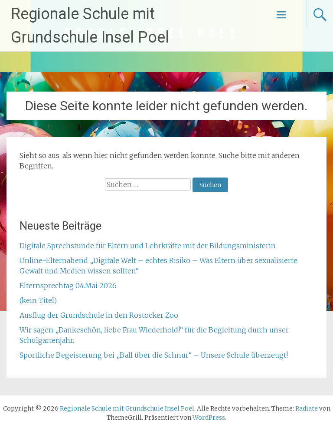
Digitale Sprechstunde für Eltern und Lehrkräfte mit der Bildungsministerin (148, 245)
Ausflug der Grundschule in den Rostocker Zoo (99, 315)
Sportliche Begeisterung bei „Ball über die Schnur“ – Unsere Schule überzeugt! (154, 355)
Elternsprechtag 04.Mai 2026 (68, 285)
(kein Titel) (38, 300)
